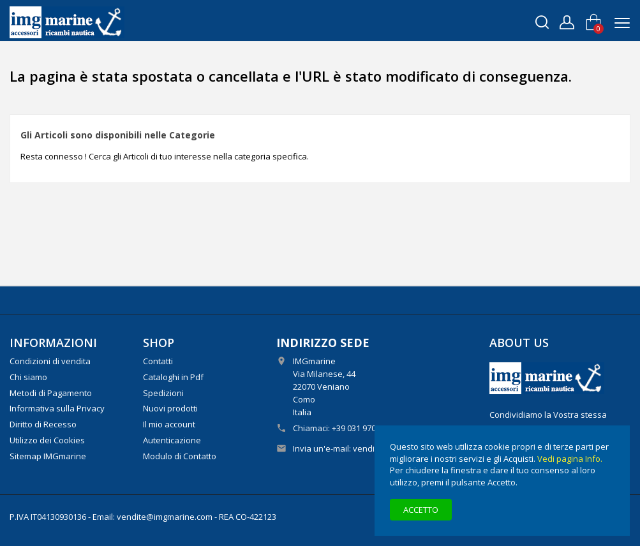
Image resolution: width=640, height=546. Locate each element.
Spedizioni (163, 393)
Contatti (158, 361)
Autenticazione (172, 440)
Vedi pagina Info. (569, 458)
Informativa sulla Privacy (57, 408)
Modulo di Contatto (179, 456)
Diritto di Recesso (43, 424)
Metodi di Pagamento (51, 393)
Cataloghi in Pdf (173, 377)
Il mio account (169, 424)
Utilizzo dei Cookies (47, 440)
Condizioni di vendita (50, 361)
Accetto (420, 509)
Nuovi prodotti (170, 408)
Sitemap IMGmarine (48, 456)
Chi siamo (28, 377)
